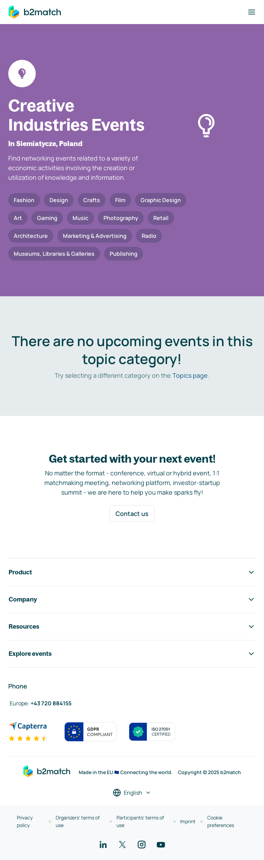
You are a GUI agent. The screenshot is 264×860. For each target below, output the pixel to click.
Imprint (188, 821)
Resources (132, 626)
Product (132, 572)
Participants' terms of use (140, 821)
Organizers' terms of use (78, 821)
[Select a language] (132, 792)
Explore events (132, 654)
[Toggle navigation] (251, 12)
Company (132, 599)
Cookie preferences (220, 821)
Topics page (190, 375)
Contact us (132, 513)
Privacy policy (25, 821)
